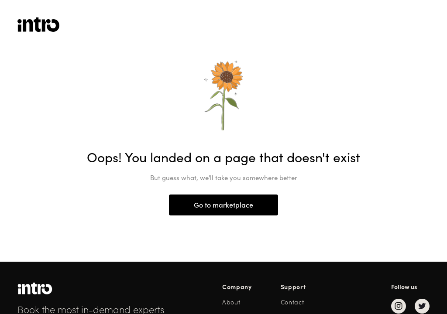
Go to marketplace (223, 205)
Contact (292, 302)
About (231, 302)
